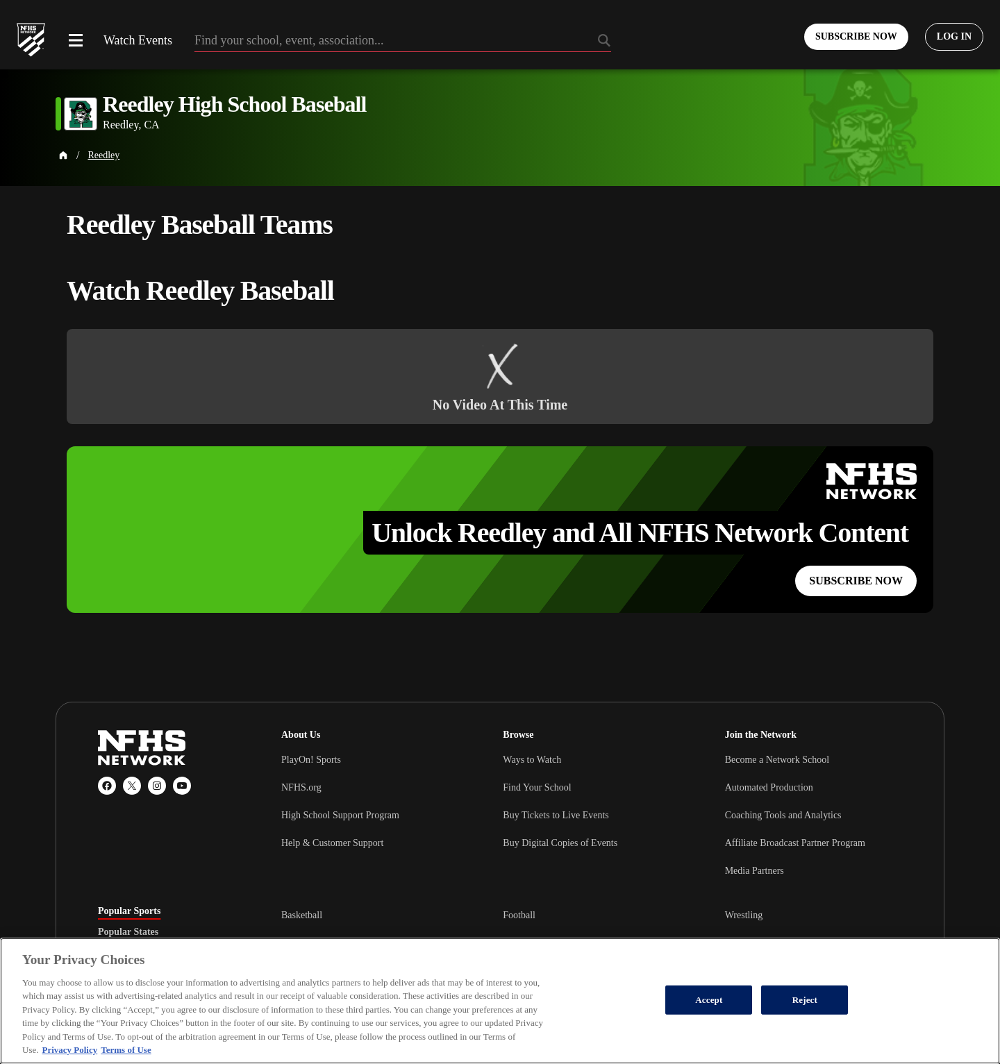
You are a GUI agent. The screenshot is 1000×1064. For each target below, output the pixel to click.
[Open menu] (75, 40)
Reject (804, 1000)
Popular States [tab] (128, 932)
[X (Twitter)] (132, 786)
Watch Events (137, 40)
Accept (708, 1000)
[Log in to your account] (954, 37)
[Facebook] (107, 786)
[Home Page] (63, 155)
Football (519, 915)
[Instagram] (157, 786)
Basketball (301, 915)
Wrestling (744, 915)
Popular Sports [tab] (129, 911)
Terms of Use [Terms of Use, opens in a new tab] (126, 1050)
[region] (500, 1001)
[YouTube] (182, 786)
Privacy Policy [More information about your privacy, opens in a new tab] (69, 1050)
